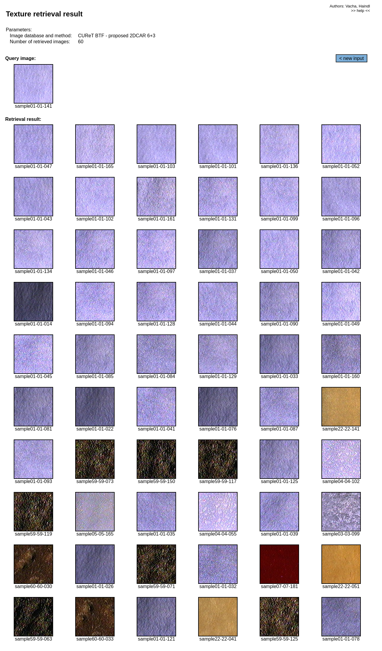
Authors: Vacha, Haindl (349, 6)
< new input (351, 58)
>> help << (360, 10)
